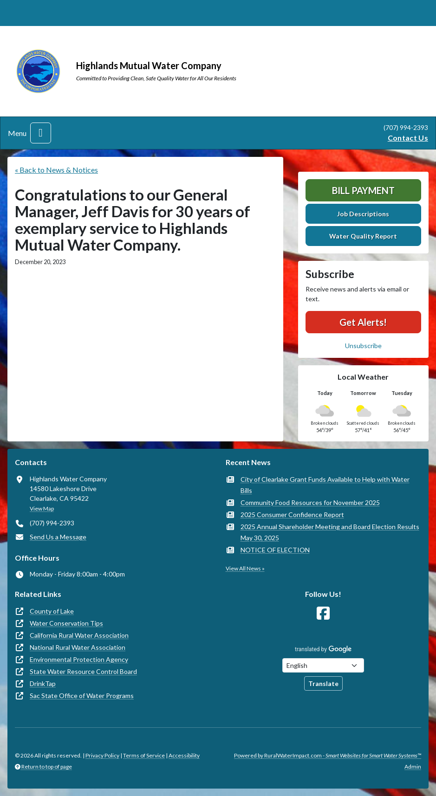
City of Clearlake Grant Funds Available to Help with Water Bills (325, 484)
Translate (323, 683)
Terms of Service (144, 755)
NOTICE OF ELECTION (275, 550)
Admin (412, 766)
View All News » (245, 568)
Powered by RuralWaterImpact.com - (327, 755)
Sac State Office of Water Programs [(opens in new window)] (82, 695)
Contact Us (408, 137)
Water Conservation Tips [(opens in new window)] (66, 623)
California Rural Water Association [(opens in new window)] (79, 635)
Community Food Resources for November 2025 (310, 502)
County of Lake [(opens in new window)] (52, 611)
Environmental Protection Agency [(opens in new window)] (79, 659)
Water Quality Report (363, 236)
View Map (42, 508)
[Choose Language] (323, 665)
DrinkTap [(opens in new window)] (43, 683)
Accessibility (184, 755)
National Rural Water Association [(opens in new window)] (77, 647)
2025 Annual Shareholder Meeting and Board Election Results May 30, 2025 (330, 532)
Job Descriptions (363, 214)
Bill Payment (363, 190)
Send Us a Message (58, 537)
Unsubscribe (363, 345)
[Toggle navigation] (40, 133)
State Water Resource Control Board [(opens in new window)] (83, 671)
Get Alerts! (363, 322)
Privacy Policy (102, 755)
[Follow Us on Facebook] (323, 613)
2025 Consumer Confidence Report (292, 514)
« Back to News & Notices (56, 169)
